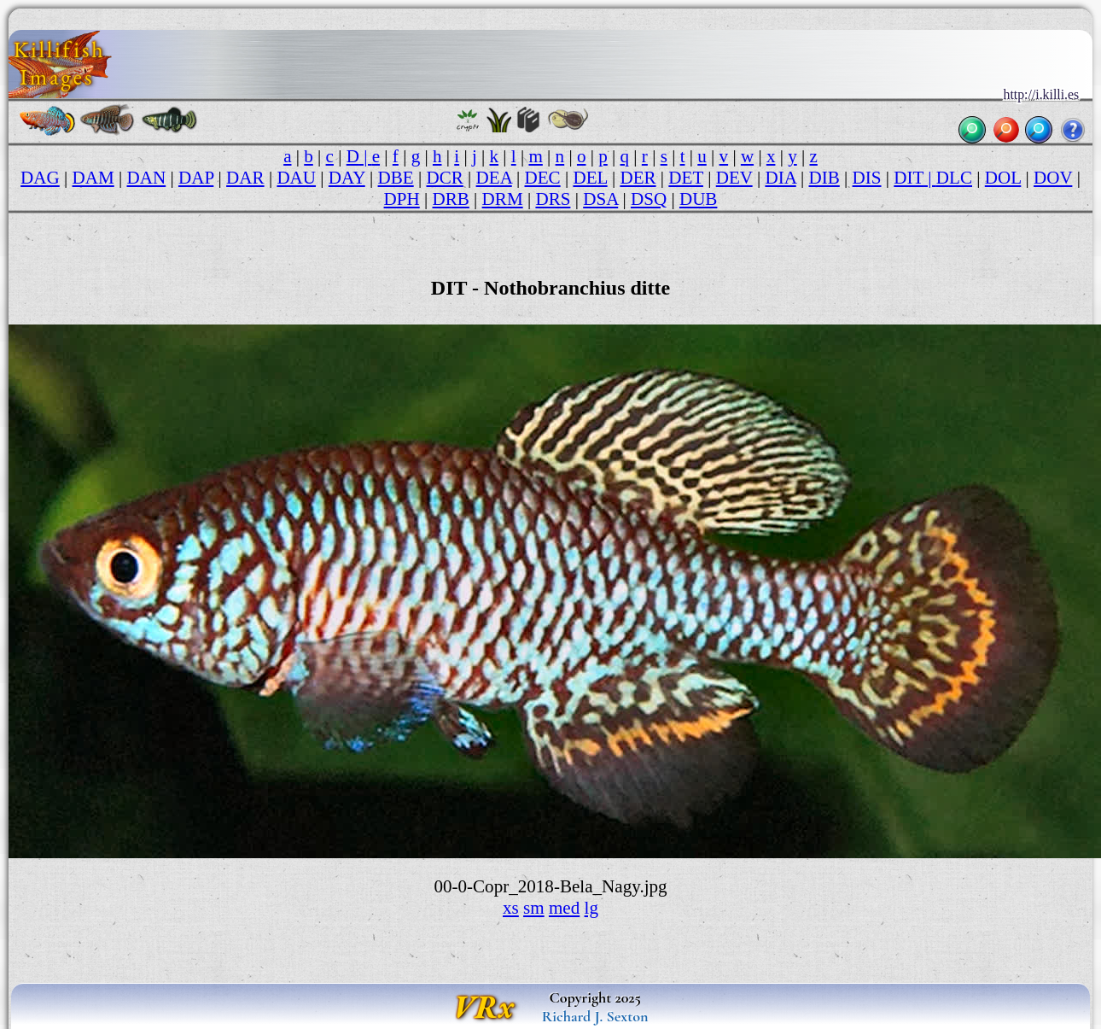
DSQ (649, 199)
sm (534, 907)
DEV (734, 177)
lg (591, 907)
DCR (444, 177)
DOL (1003, 177)
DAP (195, 177)
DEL (590, 177)
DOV (1053, 177)
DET (685, 177)
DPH (402, 199)
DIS (867, 177)
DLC (954, 177)
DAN (146, 177)
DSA (600, 199)
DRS (552, 199)
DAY (347, 177)
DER (637, 177)
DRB (451, 199)
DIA (780, 177)
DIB (824, 177)
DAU (296, 177)
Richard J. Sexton (595, 1016)
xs (511, 907)
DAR (245, 177)
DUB (698, 199)
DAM (93, 177)
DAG (40, 177)
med (564, 907)
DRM (502, 199)
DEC (543, 177)
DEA (494, 177)
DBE (396, 177)
